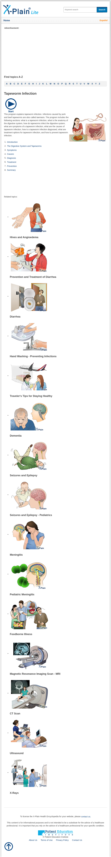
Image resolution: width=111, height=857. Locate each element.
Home (6, 20)
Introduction (12, 142)
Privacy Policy (62, 840)
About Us (33, 840)
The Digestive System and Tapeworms (24, 146)
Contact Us (77, 840)
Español (104, 20)
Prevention (12, 166)
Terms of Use (46, 840)
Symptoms (12, 150)
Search (102, 10)
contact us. (86, 816)
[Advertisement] (55, 50)
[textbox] (83, 10)
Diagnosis (11, 158)
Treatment (11, 162)
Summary (11, 170)
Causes (10, 154)
